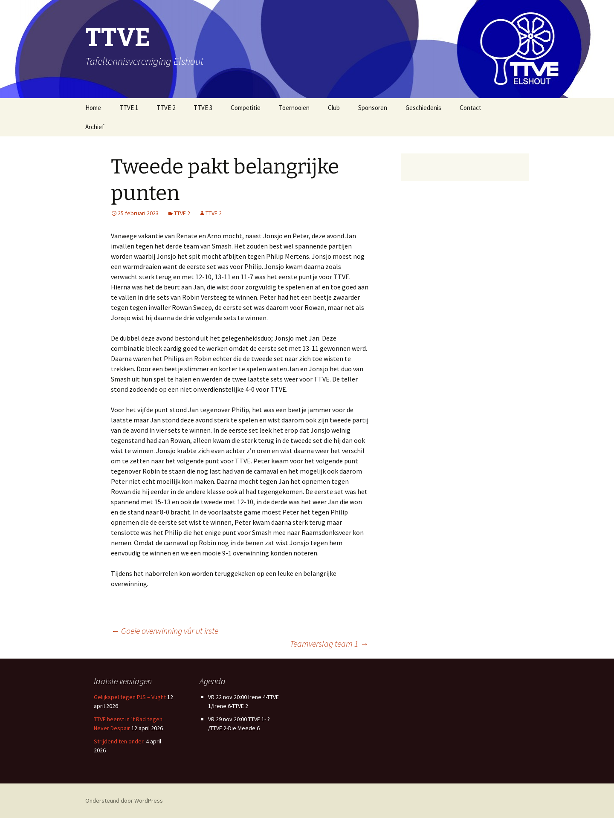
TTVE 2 (165, 108)
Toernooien (294, 108)
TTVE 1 (128, 108)
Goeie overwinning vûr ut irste (164, 630)
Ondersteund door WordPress (124, 800)
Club (334, 108)
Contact (470, 108)
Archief (94, 127)
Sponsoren (372, 108)
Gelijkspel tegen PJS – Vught (130, 697)
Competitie (246, 108)
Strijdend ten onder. (119, 741)
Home (93, 108)
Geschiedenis (423, 108)
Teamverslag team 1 (285, 643)
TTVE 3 (203, 108)
